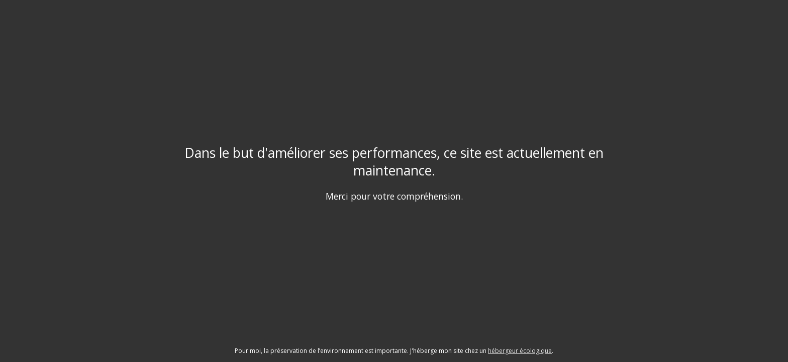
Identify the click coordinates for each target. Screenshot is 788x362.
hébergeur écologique (520, 350)
